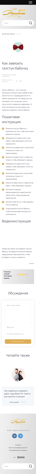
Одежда (31, 263)
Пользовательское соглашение (18, 450)
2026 (14, 457)
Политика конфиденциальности (18, 447)
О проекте (18, 445)
